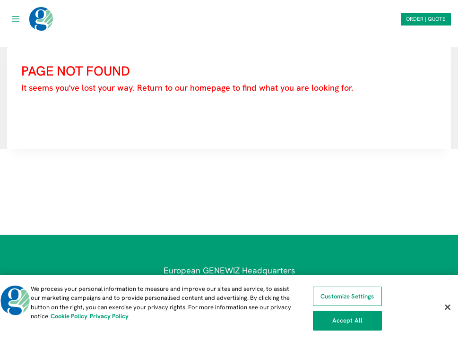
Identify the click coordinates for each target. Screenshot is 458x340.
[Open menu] (16, 18)
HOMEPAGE (46, 115)
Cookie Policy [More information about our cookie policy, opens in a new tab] (69, 316)
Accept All (347, 320)
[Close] (447, 307)
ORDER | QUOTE (426, 19)
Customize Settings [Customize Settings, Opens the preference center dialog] (347, 296)
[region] (229, 307)
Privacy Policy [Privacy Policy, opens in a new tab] (109, 316)
